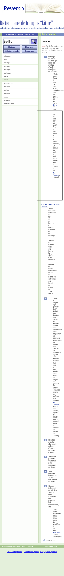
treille (6, 76)
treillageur (7, 69)
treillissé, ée (8, 83)
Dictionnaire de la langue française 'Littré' (20, 34)
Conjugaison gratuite (48, 552)
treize (6, 97)
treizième (7, 100)
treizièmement (9, 104)
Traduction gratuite (14, 552)
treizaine (7, 93)
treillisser (7, 87)
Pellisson (56, 532)
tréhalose (7, 56)
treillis (6, 80)
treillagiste (7, 73)
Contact (30, 547)
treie (5, 59)
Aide (23, 547)
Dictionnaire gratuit (31, 552)
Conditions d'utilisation (11, 547)
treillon (6, 90)
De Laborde (56, 403)
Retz (55, 105)
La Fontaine (56, 174)
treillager (7, 66)
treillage (7, 63)
